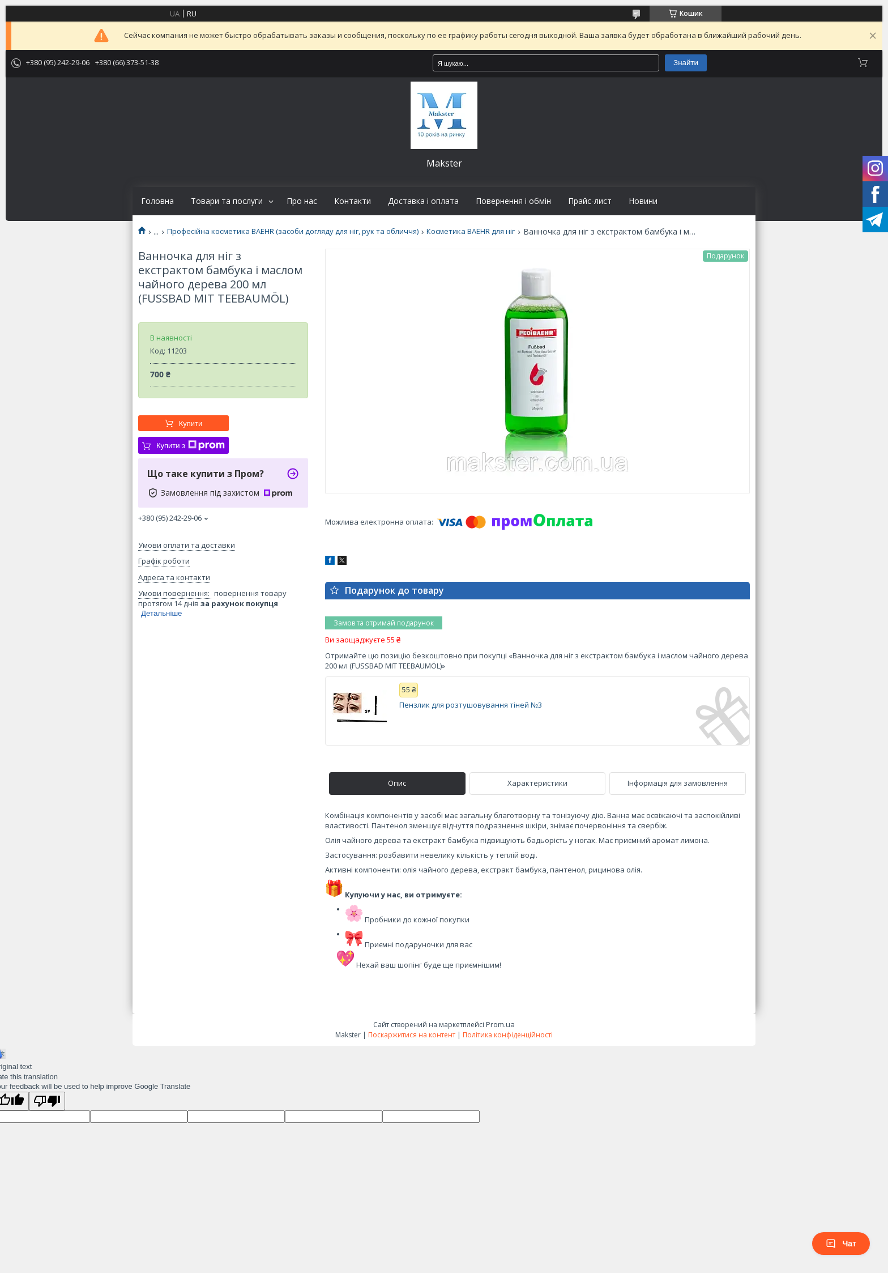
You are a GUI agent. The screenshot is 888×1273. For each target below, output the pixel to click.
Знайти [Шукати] (685, 62)
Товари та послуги (227, 201)
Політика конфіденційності (508, 1035)
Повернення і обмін (513, 201)
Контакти (352, 201)
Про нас (302, 201)
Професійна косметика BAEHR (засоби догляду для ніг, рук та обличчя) (293, 231)
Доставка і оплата (423, 201)
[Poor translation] (47, 1101)
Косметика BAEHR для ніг (470, 231)
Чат (841, 1243)
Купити (191, 423)
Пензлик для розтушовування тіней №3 (470, 705)
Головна (157, 201)
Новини (643, 201)
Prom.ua (500, 1024)
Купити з (190, 445)
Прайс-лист (590, 201)
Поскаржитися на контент (411, 1035)
